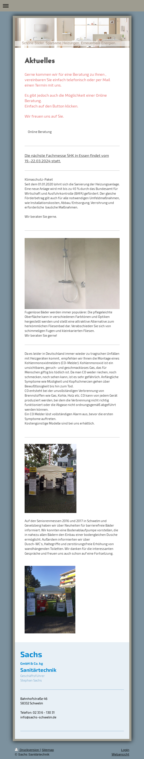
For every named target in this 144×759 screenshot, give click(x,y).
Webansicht (120, 754)
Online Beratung (40, 132)
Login (125, 750)
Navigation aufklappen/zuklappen (72, 5)
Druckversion (27, 750)
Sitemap (48, 750)
